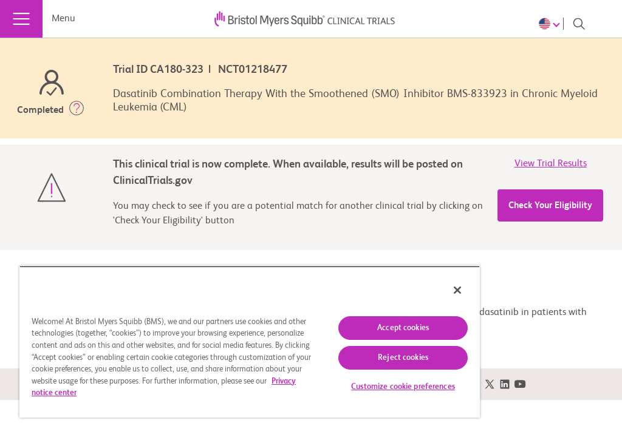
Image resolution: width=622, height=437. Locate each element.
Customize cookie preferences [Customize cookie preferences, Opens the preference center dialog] (403, 387)
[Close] (457, 290)
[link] (490, 384)
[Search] (578, 23)
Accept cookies (403, 328)
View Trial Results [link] (550, 164)
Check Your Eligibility (550, 205)
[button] (76, 110)
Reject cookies (403, 358)
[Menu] (21, 19)
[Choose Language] (551, 24)
